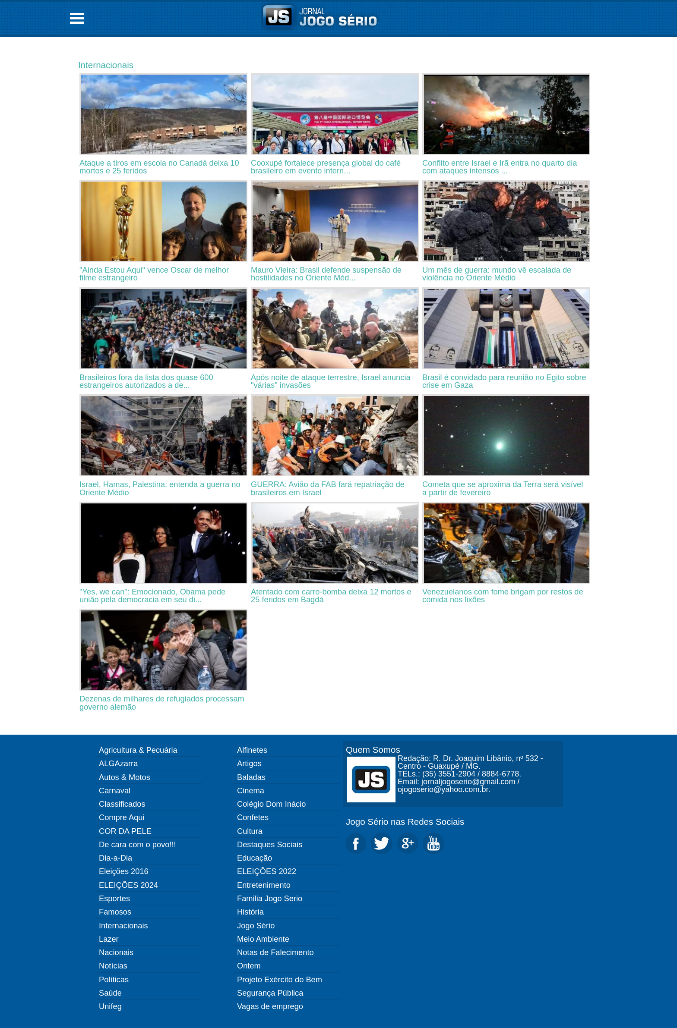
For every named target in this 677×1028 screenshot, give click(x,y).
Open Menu (76, 18)
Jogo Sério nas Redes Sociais (405, 822)
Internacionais (105, 65)
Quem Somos (373, 749)
